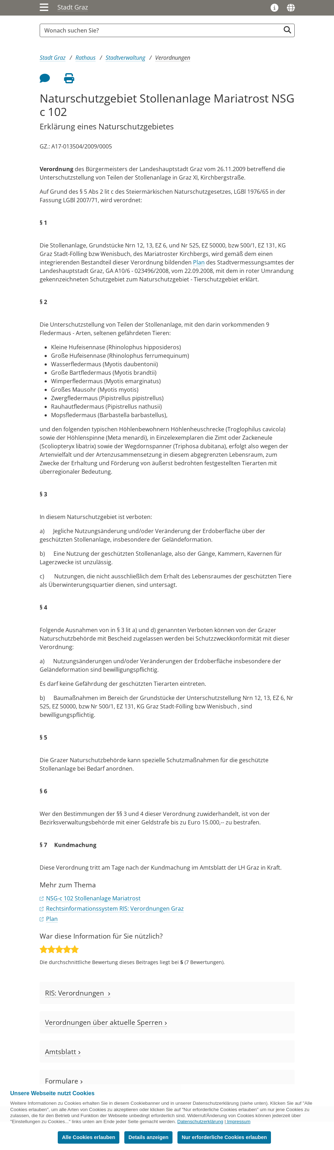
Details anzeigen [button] (149, 1137)
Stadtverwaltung (125, 58)
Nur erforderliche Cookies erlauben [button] (224, 1137)
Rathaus (85, 58)
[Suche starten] (287, 30)
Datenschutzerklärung (200, 1121)
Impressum (238, 1121)
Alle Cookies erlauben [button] (88, 1137)
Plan (199, 262)
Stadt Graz (72, 7)
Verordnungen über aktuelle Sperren (106, 1022)
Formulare (64, 1081)
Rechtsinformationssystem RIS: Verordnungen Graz (115, 908)
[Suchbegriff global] (162, 30)
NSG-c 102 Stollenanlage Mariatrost (93, 898)
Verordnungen (172, 58)
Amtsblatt (63, 1051)
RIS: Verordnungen (78, 993)
